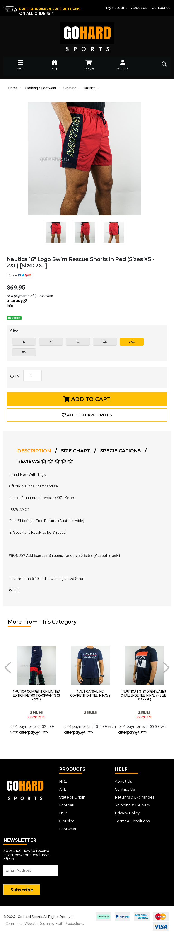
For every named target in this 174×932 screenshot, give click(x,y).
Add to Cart (87, 399)
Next (166, 667)
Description (34, 450)
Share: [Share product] (20, 275)
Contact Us (161, 7)
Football (66, 803)
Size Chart (75, 450)
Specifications (120, 450)
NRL (63, 779)
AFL (62, 787)
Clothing (67, 818)
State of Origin (72, 795)
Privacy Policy (127, 811)
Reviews (45, 461)
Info (10, 306)
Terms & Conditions (132, 818)
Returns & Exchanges (134, 795)
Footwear (68, 826)
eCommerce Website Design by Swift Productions (43, 921)
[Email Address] (30, 868)
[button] (87, 415)
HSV (63, 811)
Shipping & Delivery (132, 803)
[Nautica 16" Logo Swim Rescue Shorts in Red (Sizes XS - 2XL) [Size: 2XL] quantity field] (32, 375)
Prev (8, 667)
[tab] (35, 450)
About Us (139, 7)
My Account (116, 7)
